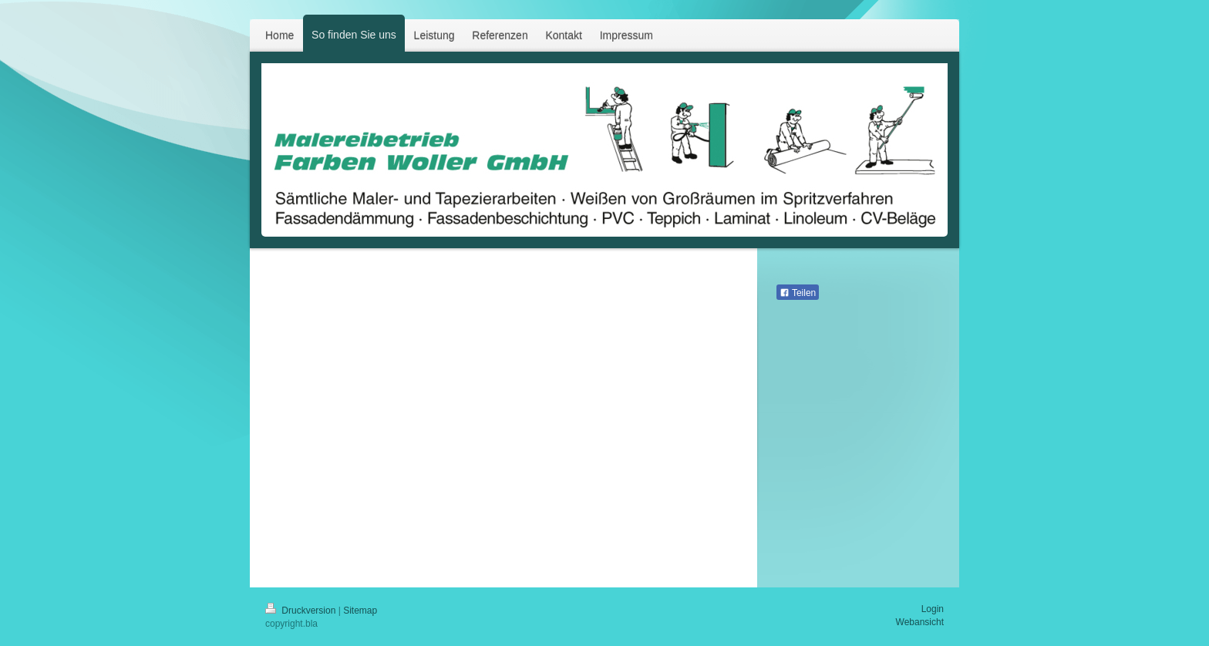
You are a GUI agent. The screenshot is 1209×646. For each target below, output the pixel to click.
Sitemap (360, 610)
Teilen (798, 293)
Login (932, 609)
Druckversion (301, 610)
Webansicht (920, 622)
